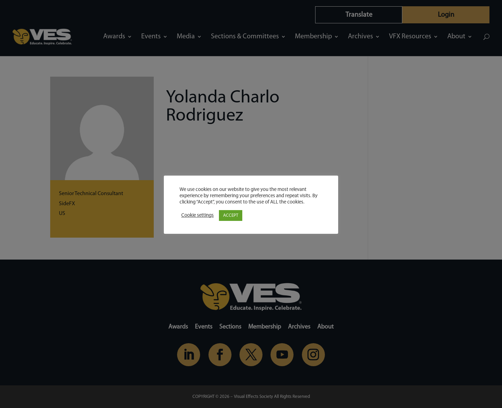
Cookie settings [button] (197, 215)
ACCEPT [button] (230, 215)
